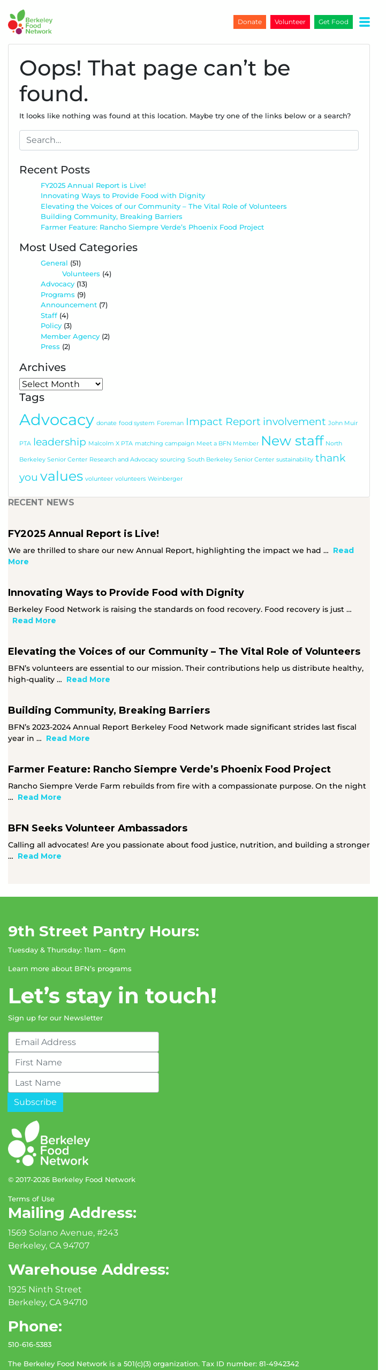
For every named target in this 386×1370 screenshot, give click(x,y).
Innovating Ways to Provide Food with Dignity (123, 169)
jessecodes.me (62, 1356)
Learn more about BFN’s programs (70, 931)
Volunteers (81, 248)
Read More (355, 524)
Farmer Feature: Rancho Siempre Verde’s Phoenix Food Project (152, 201)
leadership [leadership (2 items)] (59, 416)
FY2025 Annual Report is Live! (93, 159)
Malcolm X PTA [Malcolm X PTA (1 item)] (110, 417)
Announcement (69, 279)
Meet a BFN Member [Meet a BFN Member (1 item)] (227, 417)
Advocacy (57, 258)
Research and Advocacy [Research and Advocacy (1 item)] (123, 433)
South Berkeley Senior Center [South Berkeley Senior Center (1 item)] (230, 433)
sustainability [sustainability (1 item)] (294, 433)
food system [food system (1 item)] (137, 397)
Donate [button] (258, 22)
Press (50, 320)
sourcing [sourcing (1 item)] (172, 433)
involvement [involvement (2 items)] (294, 396)
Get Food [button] (342, 22)
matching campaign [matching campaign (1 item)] (164, 417)
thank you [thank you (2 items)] (341, 432)
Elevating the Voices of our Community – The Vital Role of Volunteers (165, 180)
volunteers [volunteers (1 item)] (109, 453)
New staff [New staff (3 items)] (292, 415)
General (54, 237)
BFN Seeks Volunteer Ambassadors (97, 791)
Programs (58, 268)
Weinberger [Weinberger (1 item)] (144, 453)
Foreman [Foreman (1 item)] (170, 397)
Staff (49, 289)
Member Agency (70, 310)
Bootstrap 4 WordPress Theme (193, 1356)
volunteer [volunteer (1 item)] (78, 453)
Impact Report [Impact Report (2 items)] (223, 396)
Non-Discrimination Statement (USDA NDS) (86, 1345)
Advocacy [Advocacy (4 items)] (56, 393)
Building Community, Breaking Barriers (112, 190)
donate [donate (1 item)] (106, 397)
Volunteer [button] (298, 22)
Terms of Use (31, 1161)
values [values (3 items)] (40, 450)
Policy (51, 300)
